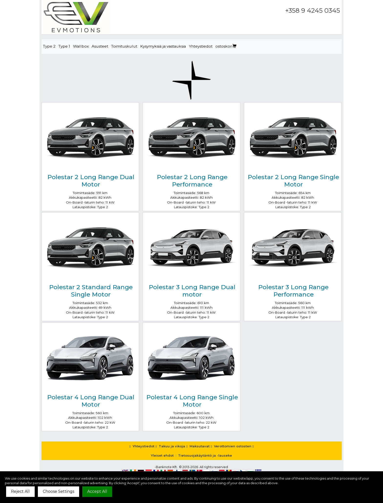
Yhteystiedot (201, 46)
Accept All (97, 491)
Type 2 (49, 46)
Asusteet (100, 46)
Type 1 (64, 46)
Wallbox (81, 46)
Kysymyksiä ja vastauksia (163, 46)
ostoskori (225, 46)
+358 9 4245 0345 (312, 10)
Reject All (20, 491)
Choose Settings (58, 491)
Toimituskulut (124, 46)
